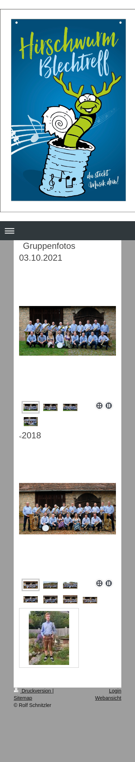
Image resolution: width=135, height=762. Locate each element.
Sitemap (23, 698)
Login (115, 691)
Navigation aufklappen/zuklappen (67, 230)
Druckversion (33, 691)
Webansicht (108, 698)
